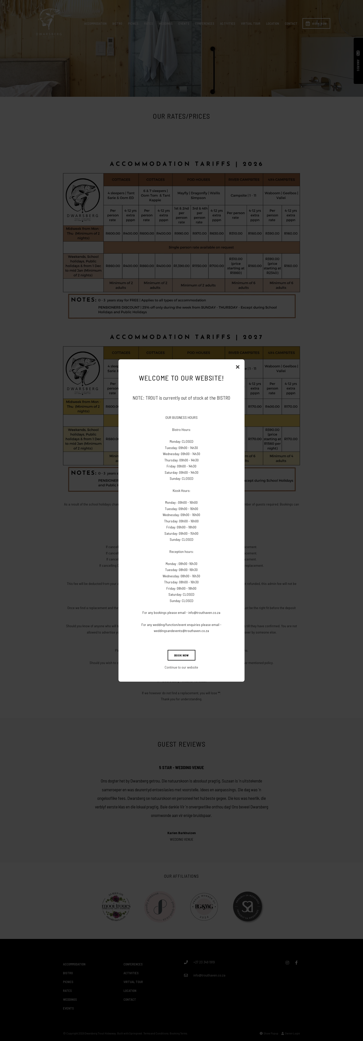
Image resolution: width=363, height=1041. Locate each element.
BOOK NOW (181, 655)
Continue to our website (181, 667)
